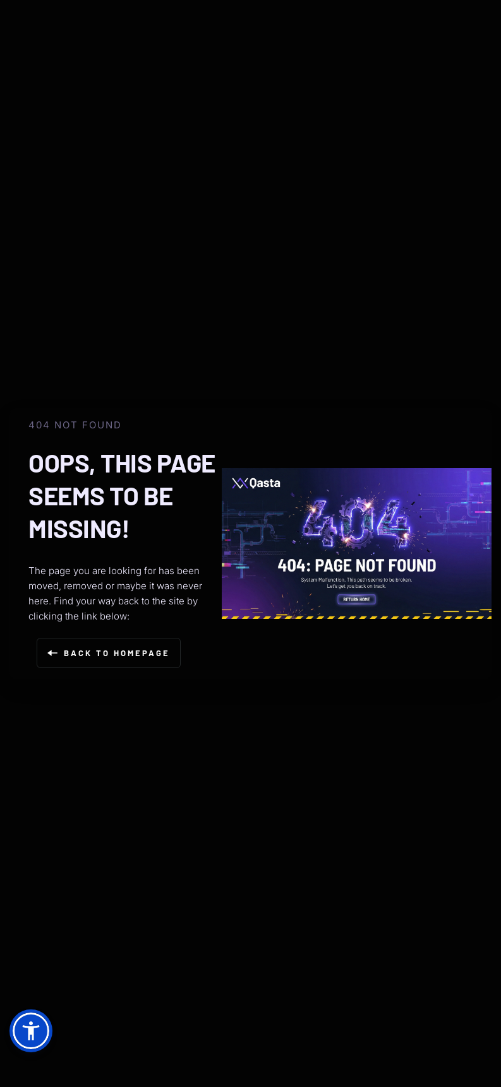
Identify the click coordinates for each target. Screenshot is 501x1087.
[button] (31, 1031)
